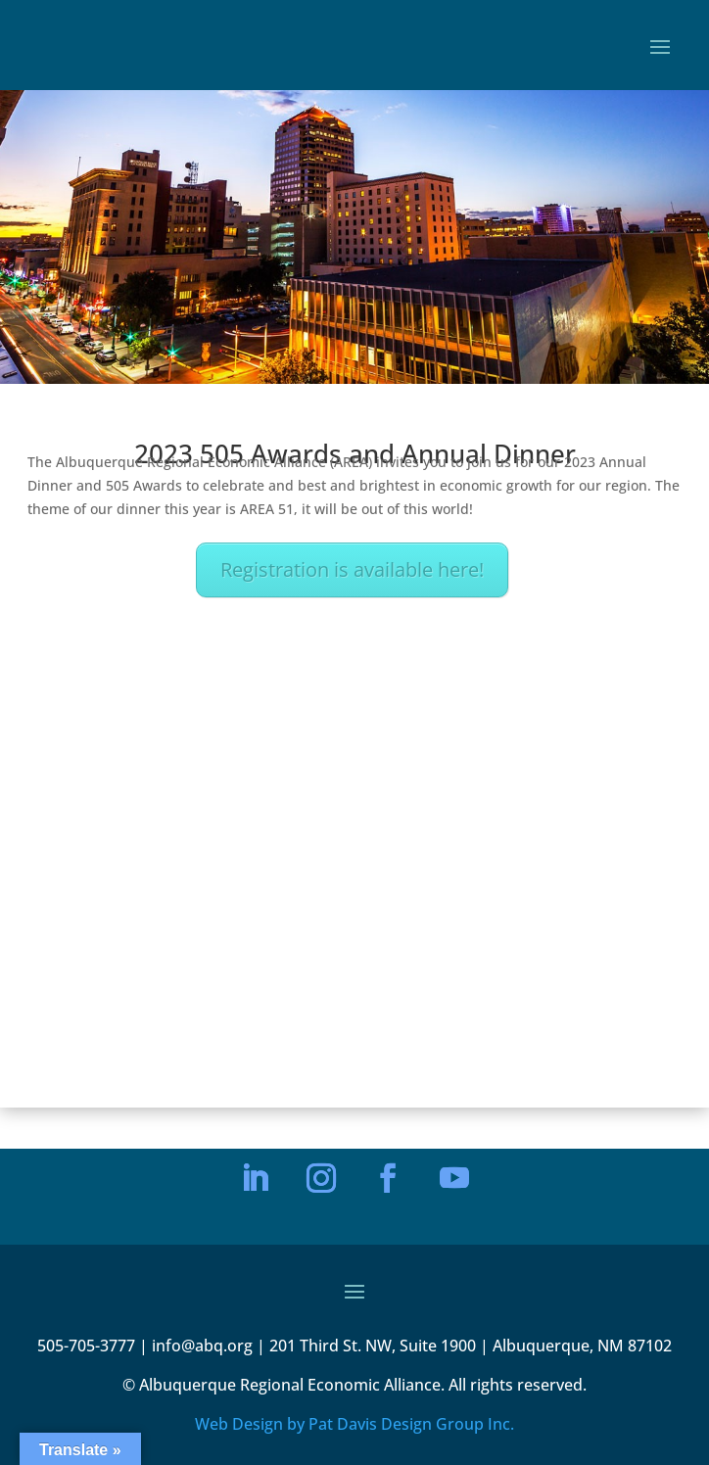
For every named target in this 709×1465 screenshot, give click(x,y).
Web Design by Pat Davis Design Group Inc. (354, 1424)
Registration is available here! (352, 569)
